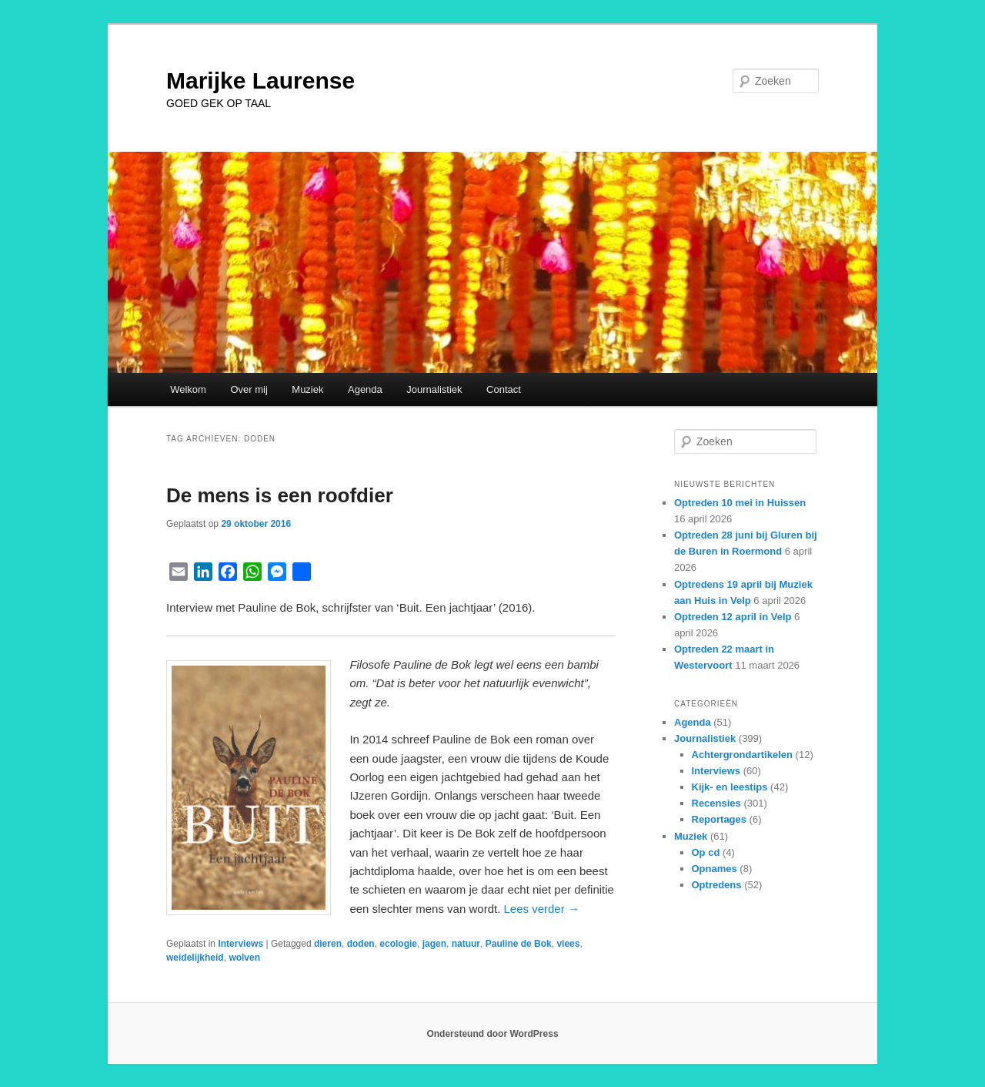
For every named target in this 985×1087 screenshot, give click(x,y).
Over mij (248, 389)
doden (361, 943)
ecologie (398, 943)
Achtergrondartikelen (742, 754)
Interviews (240, 943)
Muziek (307, 389)
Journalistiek (434, 389)
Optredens (717, 885)
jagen (434, 943)
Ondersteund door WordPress (492, 1033)
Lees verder (541, 908)
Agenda (365, 389)
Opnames (714, 868)
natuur (466, 943)
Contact (503, 389)
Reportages (719, 819)
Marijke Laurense (260, 80)
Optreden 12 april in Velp (732, 616)
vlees (567, 943)
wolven (244, 957)
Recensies (716, 803)
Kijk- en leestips (730, 787)
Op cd (706, 852)
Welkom (188, 389)
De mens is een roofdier (279, 495)
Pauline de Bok (519, 943)
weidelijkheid (195, 957)
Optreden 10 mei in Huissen (740, 502)
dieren (328, 943)
